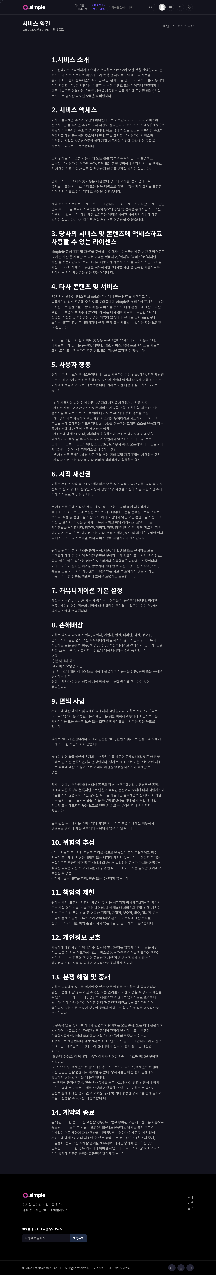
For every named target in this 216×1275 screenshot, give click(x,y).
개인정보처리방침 (120, 1268)
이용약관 (99, 1268)
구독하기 (78, 1238)
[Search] (130, 7)
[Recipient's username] (46, 1238)
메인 (166, 25)
